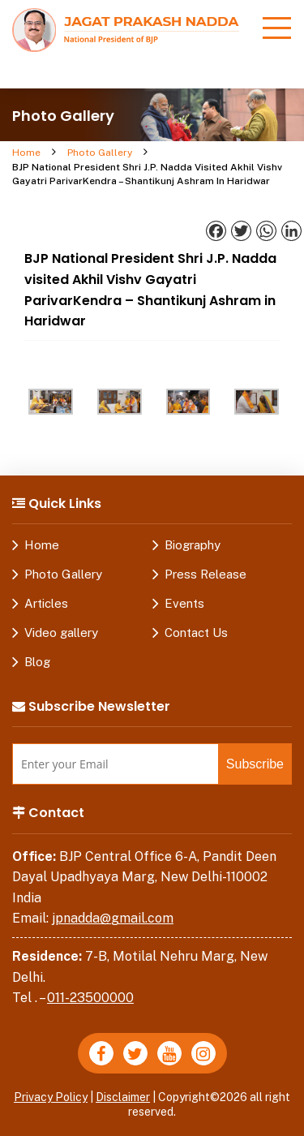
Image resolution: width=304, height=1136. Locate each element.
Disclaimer (123, 1097)
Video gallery (61, 632)
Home (26, 152)
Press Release (205, 574)
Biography (193, 545)
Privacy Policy (51, 1097)
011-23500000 (90, 997)
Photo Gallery (99, 152)
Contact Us (196, 632)
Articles (46, 603)
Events (184, 603)
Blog (37, 662)
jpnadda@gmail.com (112, 918)
